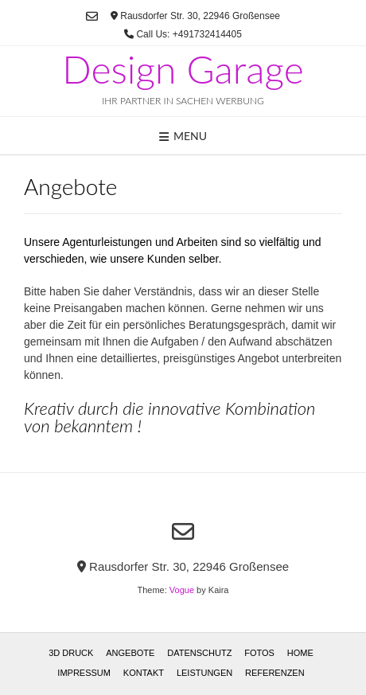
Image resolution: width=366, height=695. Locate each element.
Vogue (181, 590)
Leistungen (204, 672)
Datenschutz (199, 653)
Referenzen (275, 672)
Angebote (130, 653)
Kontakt (143, 672)
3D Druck (71, 653)
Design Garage (182, 69)
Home (300, 653)
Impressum (84, 672)
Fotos (259, 653)
